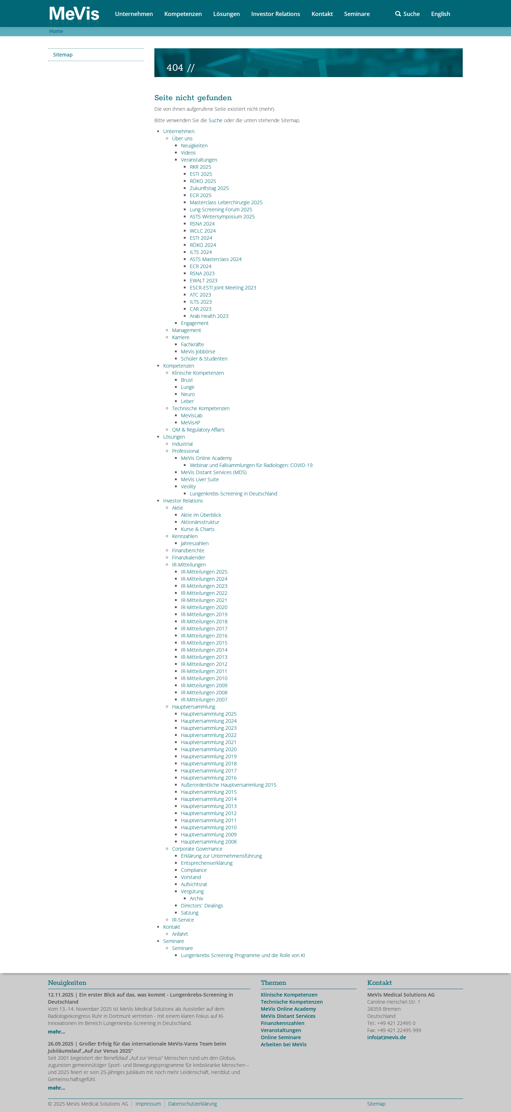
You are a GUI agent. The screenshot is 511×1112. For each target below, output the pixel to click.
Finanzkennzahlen (282, 1023)
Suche (411, 14)
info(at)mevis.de (386, 1037)
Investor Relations (275, 14)
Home (56, 31)
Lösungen (226, 14)
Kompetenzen (183, 14)
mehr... (56, 1031)
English (440, 14)
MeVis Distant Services (288, 1016)
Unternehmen (134, 14)
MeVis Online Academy (288, 1008)
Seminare (357, 14)
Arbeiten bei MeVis (284, 1044)
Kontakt (322, 14)
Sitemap (63, 54)
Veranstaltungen (281, 1030)
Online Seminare (281, 1037)
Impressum (148, 1103)
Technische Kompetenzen (292, 1001)
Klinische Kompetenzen (289, 994)
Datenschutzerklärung (192, 1103)
